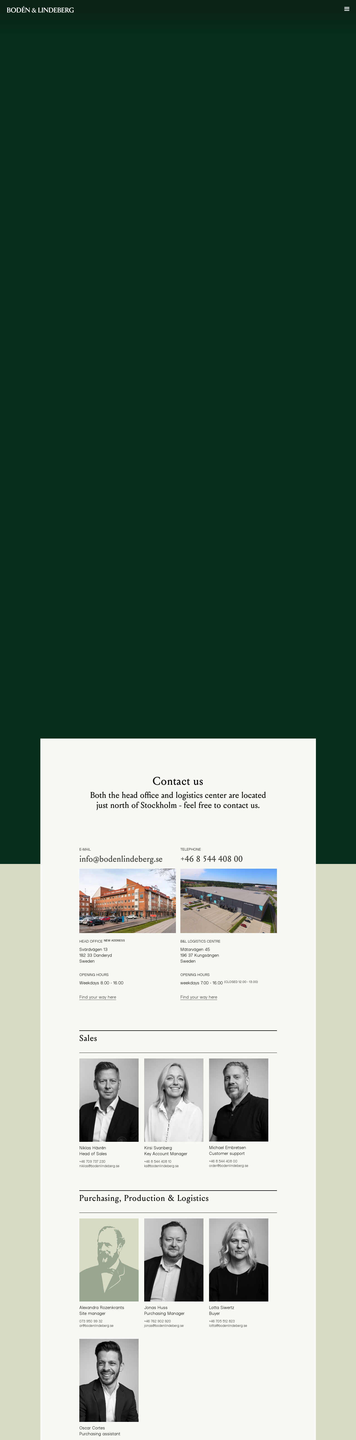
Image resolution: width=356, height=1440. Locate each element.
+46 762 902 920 (157, 1321)
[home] (40, 9)
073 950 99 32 (90, 1321)
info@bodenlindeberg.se (121, 859)
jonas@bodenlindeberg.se (164, 1325)
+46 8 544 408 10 (157, 1161)
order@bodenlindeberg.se (228, 1165)
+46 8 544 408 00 (211, 859)
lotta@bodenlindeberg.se (228, 1325)
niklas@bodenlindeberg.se (99, 1166)
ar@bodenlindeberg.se (96, 1325)
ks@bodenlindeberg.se (161, 1166)
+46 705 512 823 (222, 1321)
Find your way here (97, 997)
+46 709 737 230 (92, 1161)
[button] (347, 9)
